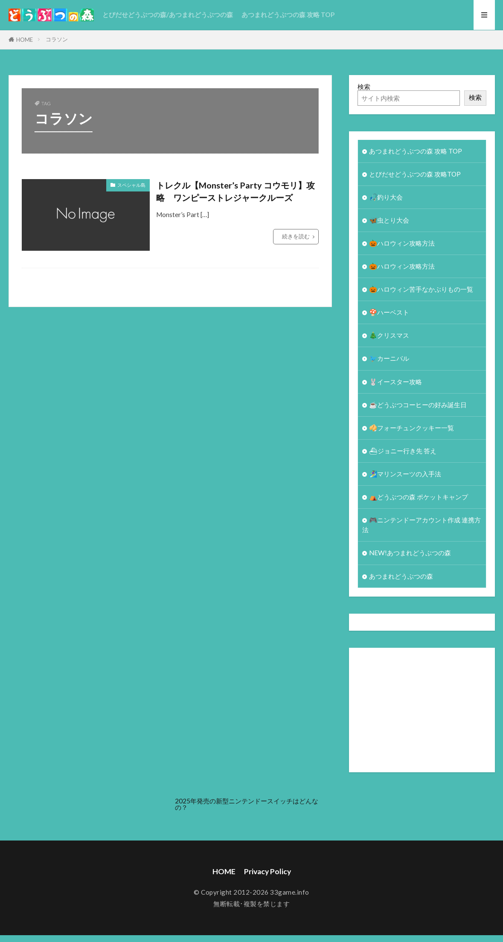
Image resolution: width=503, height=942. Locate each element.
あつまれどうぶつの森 (401, 576)
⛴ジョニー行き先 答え (402, 451)
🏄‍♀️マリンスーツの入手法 (405, 474)
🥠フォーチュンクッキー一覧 (411, 428)
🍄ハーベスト (389, 312)
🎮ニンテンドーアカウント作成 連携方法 (421, 524)
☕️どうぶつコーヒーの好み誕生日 (418, 405)
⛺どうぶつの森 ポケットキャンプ (418, 497)
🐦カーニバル (389, 358)
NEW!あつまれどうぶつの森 (410, 553)
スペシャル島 (131, 185)
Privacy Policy (267, 871)
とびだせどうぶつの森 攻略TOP (415, 174)
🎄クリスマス (389, 335)
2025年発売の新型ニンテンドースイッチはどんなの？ (246, 804)
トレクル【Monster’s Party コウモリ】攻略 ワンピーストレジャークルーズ (235, 191)
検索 (364, 86)
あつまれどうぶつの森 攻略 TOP (287, 14)
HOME (24, 39)
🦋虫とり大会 (389, 220)
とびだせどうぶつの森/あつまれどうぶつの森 (167, 14)
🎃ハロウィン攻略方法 (402, 243)
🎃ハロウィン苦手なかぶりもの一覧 (421, 289)
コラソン (57, 39)
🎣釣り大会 (386, 197)
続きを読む (296, 236)
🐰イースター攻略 (395, 381)
